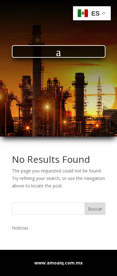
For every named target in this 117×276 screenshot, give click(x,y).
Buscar (95, 209)
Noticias (20, 228)
